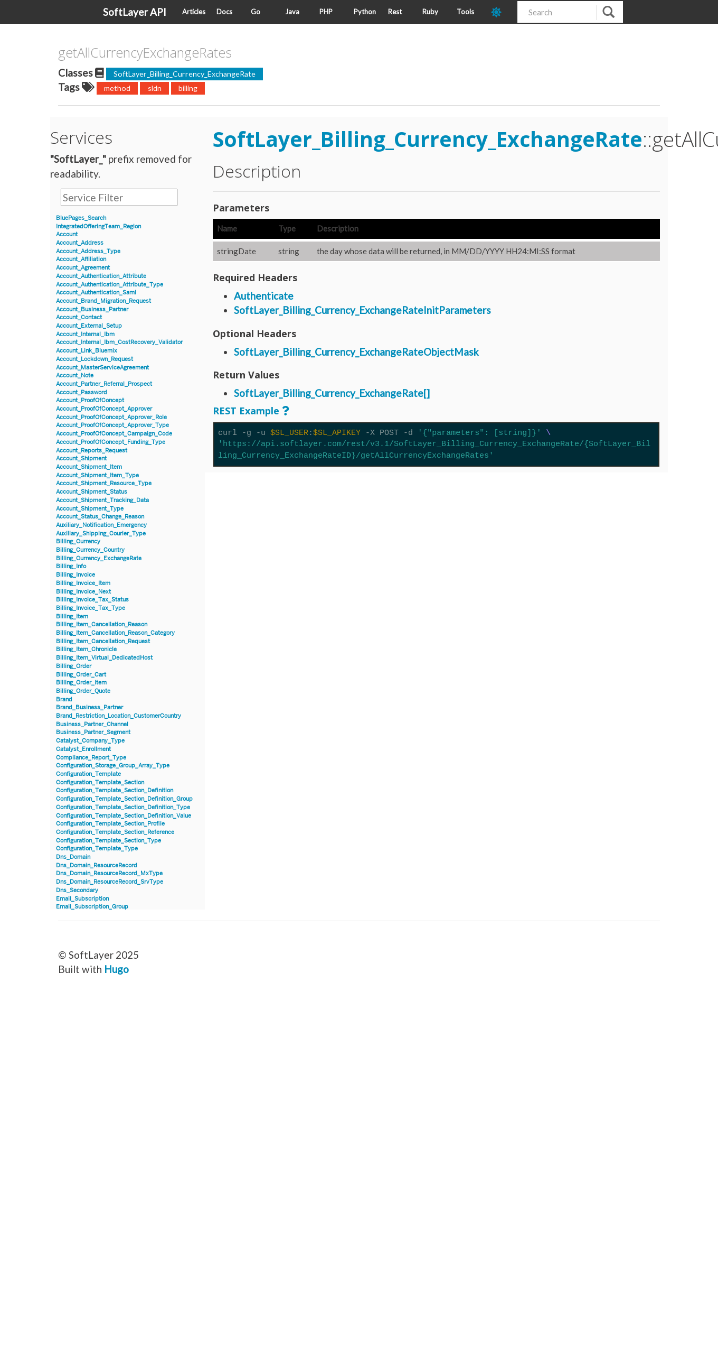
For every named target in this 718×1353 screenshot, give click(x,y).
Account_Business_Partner (92, 309)
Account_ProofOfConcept (90, 400)
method (117, 88)
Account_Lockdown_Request (94, 359)
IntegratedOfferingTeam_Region (98, 226)
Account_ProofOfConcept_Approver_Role (111, 417)
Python (365, 11)
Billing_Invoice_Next (83, 591)
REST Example (246, 410)
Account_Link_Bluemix (86, 350)
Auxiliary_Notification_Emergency (101, 525)
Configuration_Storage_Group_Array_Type (112, 765)
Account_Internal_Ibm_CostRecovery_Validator (119, 342)
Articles (193, 11)
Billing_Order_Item (81, 682)
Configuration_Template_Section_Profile (110, 823)
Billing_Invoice (75, 574)
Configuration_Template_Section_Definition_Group (124, 798)
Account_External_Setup (89, 325)
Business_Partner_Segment (93, 732)
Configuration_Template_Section (100, 782)
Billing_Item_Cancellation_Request (103, 641)
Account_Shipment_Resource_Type (104, 483)
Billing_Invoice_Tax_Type (90, 608)
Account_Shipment (81, 458)
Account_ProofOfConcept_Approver (104, 408)
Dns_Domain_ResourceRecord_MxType (109, 873)
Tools (465, 11)
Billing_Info (71, 566)
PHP (326, 11)
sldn (155, 88)
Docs (224, 11)
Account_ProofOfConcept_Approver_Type (112, 425)
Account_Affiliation (81, 259)
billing (187, 88)
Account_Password (81, 392)
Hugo (116, 969)
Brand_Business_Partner (89, 707)
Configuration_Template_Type (97, 848)
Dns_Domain (73, 857)
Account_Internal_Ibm (85, 334)
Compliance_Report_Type (91, 757)
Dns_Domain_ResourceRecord (96, 865)
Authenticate (264, 296)
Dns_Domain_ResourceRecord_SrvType (109, 881)
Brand (64, 699)
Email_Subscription (82, 898)
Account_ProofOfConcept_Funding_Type (110, 442)
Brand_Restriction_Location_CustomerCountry (118, 715)
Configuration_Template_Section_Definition (114, 790)
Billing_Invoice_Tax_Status (92, 599)
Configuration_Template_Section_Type (108, 840)
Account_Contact (79, 317)
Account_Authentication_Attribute (101, 276)
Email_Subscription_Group (92, 906)
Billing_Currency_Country (90, 549)
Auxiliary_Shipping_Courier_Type (101, 533)
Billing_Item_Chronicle (86, 649)
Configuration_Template (88, 774)
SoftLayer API (134, 12)
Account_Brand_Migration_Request (103, 301)
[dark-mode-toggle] (500, 12)
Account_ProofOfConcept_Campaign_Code (114, 433)
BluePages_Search (81, 218)
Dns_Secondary (77, 890)
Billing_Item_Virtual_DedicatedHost (104, 657)
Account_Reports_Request (91, 450)
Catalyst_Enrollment (83, 749)
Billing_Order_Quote (83, 691)
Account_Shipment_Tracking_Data (102, 500)
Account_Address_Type (88, 251)
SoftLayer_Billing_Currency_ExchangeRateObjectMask (356, 352)
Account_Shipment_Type (90, 508)
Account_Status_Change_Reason (100, 516)
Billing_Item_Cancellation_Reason (101, 624)
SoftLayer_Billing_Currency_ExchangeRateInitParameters (362, 310)
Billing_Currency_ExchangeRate (98, 558)
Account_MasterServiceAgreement (102, 367)
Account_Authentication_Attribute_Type (109, 284)
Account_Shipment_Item (89, 467)
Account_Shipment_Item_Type (97, 475)
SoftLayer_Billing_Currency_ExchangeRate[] (332, 393)
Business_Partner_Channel (92, 724)
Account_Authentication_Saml (96, 292)
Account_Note (74, 375)
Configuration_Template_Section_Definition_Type (123, 807)
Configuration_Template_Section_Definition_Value (123, 815)
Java (292, 11)
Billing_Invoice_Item (83, 583)
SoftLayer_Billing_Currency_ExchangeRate (185, 73)
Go (255, 11)
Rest (395, 11)
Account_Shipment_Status (91, 491)
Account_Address (79, 242)
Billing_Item (72, 616)
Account (67, 234)
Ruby (430, 11)
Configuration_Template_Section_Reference (115, 832)
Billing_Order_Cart (81, 674)
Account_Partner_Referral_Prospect (104, 384)
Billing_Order (73, 666)
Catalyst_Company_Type (90, 740)
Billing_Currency (78, 541)
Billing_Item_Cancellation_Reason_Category (115, 632)
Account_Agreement (83, 267)
